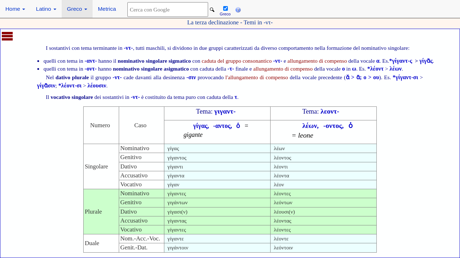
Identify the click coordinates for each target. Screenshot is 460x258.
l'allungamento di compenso (256, 77)
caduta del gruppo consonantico (242, 61)
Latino (46, 9)
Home (15, 9)
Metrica (107, 9)
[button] (238, 9)
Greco (77, 9)
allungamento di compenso (317, 61)
